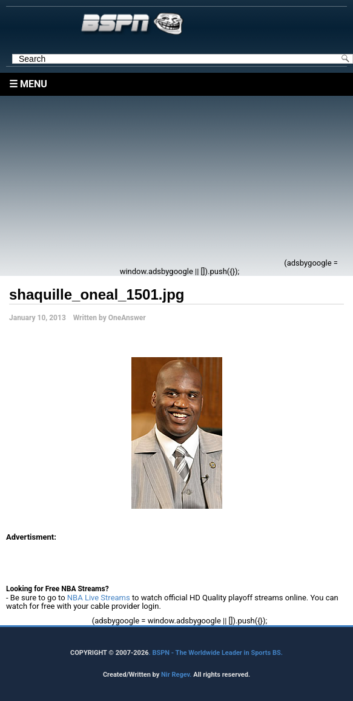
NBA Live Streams (98, 597)
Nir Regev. (177, 675)
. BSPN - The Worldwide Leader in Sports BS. (216, 653)
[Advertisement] (151, 181)
